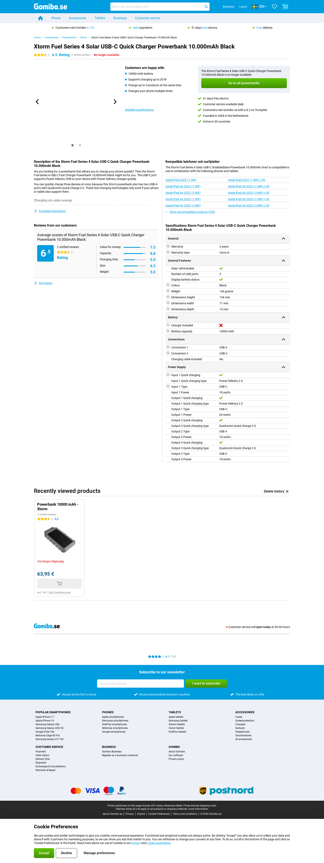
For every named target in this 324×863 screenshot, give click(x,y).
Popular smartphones (53, 712)
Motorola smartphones (115, 728)
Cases (238, 716)
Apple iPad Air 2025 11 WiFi (183, 186)
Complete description (50, 211)
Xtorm (83, 37)
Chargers (240, 724)
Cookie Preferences (159, 813)
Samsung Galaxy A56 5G (49, 728)
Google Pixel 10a (45, 731)
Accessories (77, 18)
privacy (136, 843)
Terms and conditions (185, 813)
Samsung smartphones (115, 720)
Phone (56, 18)
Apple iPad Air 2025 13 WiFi (183, 192)
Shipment (41, 762)
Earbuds (240, 728)
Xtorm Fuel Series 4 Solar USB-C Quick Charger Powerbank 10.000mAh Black (134, 37)
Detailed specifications (139, 109)
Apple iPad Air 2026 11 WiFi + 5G (248, 199)
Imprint (141, 813)
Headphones (242, 731)
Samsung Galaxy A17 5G (49, 739)
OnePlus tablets (177, 731)
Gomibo (174, 746)
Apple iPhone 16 (45, 720)
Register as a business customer (120, 755)
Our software (176, 755)
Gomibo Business (112, 751)
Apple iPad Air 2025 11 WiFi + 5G (248, 186)
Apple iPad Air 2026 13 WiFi (183, 205)
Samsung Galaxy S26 (48, 724)
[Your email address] (140, 683)
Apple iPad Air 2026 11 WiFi (183, 199)
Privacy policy (176, 759)
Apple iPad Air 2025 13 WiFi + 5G (248, 192)
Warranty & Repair (46, 770)
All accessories (243, 739)
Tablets (99, 18)
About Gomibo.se (112, 813)
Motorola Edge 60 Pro (48, 735)
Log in (243, 6)
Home (37, 37)
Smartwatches (243, 735)
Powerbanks (69, 37)
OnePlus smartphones (114, 724)
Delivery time (43, 759)
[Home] (40, 18)
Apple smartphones (113, 716)
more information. (198, 809)
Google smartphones (113, 731)
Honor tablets (176, 728)
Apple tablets (176, 716)
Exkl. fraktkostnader (60, 592)
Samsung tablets (178, 720)
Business (120, 18)
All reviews (43, 283)
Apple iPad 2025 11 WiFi (181, 180)
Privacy (129, 813)
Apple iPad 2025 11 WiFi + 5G (246, 180)
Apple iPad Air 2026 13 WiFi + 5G (248, 205)
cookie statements (158, 843)
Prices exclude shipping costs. (200, 805)
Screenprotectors (244, 720)
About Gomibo (177, 751)
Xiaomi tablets (177, 724)
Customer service (147, 18)
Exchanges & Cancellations (51, 766)
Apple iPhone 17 (45, 716)
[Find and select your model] (160, 6)
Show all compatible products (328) (190, 212)
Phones (108, 712)
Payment (41, 751)
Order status (42, 755)
